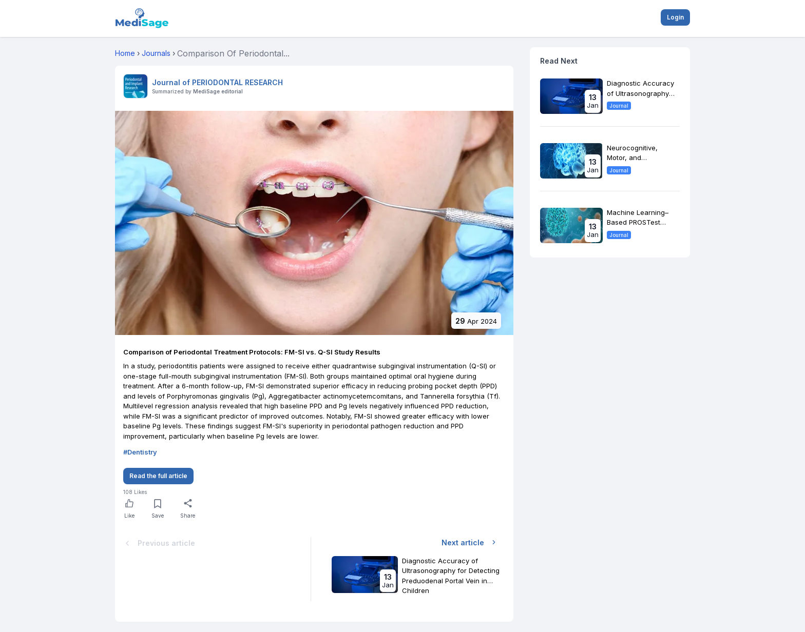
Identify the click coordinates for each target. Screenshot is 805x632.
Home (125, 53)
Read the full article (158, 476)
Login (675, 17)
